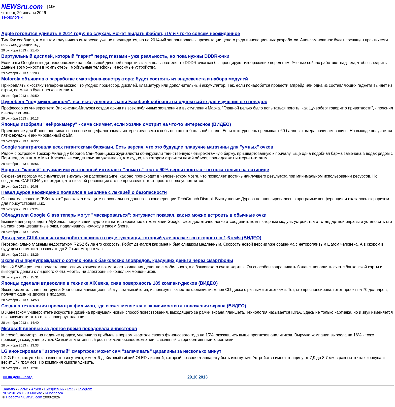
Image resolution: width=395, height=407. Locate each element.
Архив (36, 389)
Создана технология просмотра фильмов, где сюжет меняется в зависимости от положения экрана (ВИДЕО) (123, 305)
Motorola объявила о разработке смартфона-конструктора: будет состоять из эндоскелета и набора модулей (124, 78)
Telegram (85, 389)
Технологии (12, 17)
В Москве (34, 393)
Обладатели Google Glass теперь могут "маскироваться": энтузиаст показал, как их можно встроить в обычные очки (134, 215)
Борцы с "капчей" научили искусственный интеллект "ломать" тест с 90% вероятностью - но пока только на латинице (135, 169)
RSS (71, 389)
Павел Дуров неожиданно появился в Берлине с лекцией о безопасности (84, 192)
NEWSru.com (22, 6)
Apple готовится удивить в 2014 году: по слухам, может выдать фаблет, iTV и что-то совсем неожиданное (120, 33)
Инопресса (54, 393)
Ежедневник (54, 389)
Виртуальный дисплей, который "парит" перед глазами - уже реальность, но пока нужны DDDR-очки (115, 56)
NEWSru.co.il (13, 393)
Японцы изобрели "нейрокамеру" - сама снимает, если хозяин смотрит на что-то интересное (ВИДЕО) (116, 124)
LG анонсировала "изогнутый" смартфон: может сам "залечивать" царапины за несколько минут (111, 351)
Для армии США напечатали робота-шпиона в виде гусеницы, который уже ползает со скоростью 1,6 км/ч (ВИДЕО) (131, 237)
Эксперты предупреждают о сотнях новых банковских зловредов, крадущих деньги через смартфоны (117, 260)
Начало (9, 389)
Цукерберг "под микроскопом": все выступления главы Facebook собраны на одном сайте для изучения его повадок (134, 101)
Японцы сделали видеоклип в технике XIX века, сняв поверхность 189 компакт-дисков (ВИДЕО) (109, 283)
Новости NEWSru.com (24, 397)
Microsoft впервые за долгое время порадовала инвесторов (69, 328)
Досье (23, 389)
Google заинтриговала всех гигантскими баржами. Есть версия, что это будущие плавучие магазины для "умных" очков (137, 147)
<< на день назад (17, 377)
